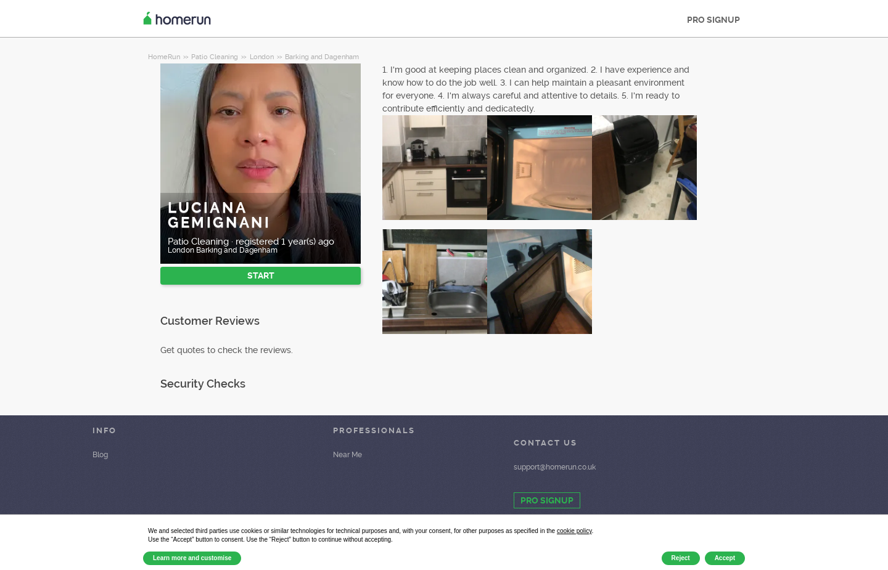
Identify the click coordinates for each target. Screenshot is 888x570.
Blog (100, 454)
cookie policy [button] (574, 530)
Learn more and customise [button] (192, 558)
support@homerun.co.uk (555, 467)
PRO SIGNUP (713, 20)
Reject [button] (681, 558)
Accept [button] (725, 558)
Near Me (347, 454)
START (260, 275)
